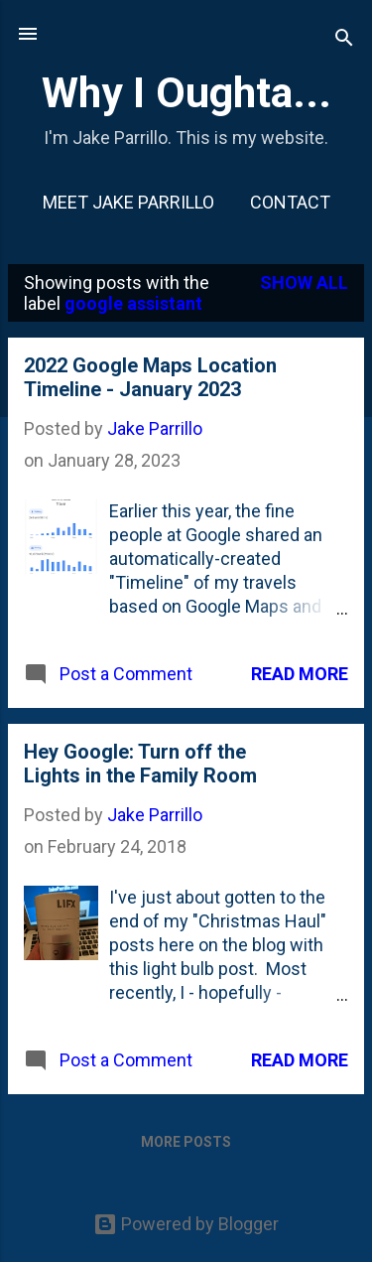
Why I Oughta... (186, 92)
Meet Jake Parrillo (128, 202)
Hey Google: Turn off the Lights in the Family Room (140, 763)
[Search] (344, 40)
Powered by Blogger (186, 1223)
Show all (304, 282)
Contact (290, 202)
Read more (299, 673)
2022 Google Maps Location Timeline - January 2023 (150, 377)
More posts (186, 1142)
